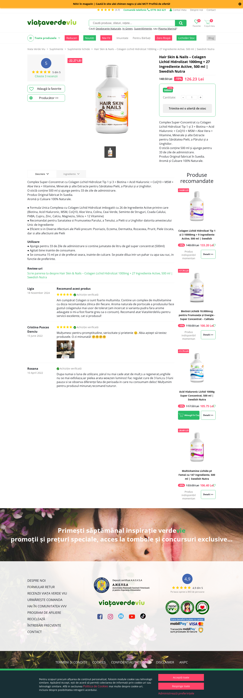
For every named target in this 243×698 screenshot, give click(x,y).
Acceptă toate (181, 677)
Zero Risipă (163, 38)
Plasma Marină (167, 28)
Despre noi (196, 10)
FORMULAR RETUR (41, 587)
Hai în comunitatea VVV (47, 606)
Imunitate (122, 38)
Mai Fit (106, 38)
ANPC (183, 662)
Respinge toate (181, 686)
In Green (127, 28)
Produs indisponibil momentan (189, 255)
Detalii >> (208, 254)
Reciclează (36, 619)
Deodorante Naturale (108, 28)
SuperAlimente (143, 28)
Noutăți (89, 38)
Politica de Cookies (95, 686)
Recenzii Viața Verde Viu (47, 593)
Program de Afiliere (44, 612)
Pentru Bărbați (141, 38)
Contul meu (178, 10)
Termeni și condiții (71, 662)
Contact (211, 10)
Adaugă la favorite (45, 89)
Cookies (99, 662)
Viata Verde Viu (36, 49)
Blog (211, 38)
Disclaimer (165, 662)
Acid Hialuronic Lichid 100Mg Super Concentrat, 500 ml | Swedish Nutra (197, 395)
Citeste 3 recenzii (46, 76)
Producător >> (43, 98)
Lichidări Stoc (186, 38)
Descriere (42, 174)
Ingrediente (71, 174)
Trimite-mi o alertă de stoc (187, 108)
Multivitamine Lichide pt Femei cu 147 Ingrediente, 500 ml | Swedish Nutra (197, 474)
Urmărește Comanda (44, 600)
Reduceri (71, 38)
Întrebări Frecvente (44, 625)
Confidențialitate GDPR (131, 662)
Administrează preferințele (176, 693)
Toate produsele (43, 38)
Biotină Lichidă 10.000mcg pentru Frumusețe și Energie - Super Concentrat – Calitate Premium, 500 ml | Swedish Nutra (197, 319)
